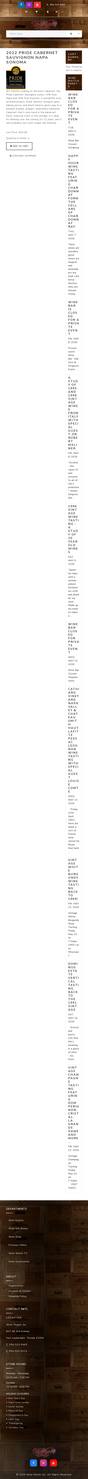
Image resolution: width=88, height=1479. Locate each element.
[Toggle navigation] (78, 44)
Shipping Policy (17, 1296)
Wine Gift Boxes (18, 1228)
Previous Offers (18, 1245)
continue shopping (23, 155)
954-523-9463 (56, 4)
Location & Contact (20, 1291)
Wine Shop (15, 1236)
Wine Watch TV (18, 1253)
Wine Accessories (19, 1261)
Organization (16, 1285)
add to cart (19, 146)
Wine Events (16, 1220)
